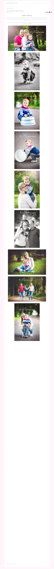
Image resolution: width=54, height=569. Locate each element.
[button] (12, 3)
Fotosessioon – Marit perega (15, 11)
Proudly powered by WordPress (11, 563)
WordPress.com (14, 564)
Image (7, 12)
